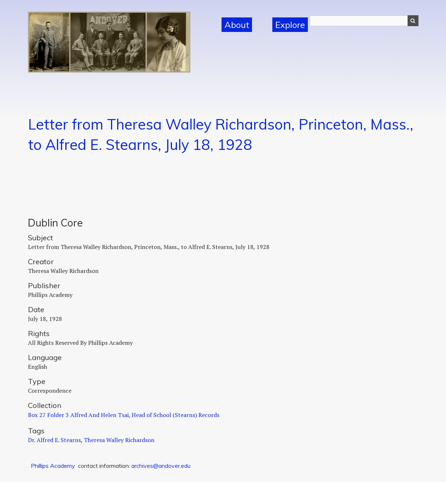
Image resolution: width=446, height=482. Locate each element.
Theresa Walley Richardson (119, 440)
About (236, 24)
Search (413, 20)
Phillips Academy (53, 465)
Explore (290, 24)
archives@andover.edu (160, 465)
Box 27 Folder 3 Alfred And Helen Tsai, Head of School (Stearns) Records (123, 415)
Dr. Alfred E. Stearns (54, 440)
